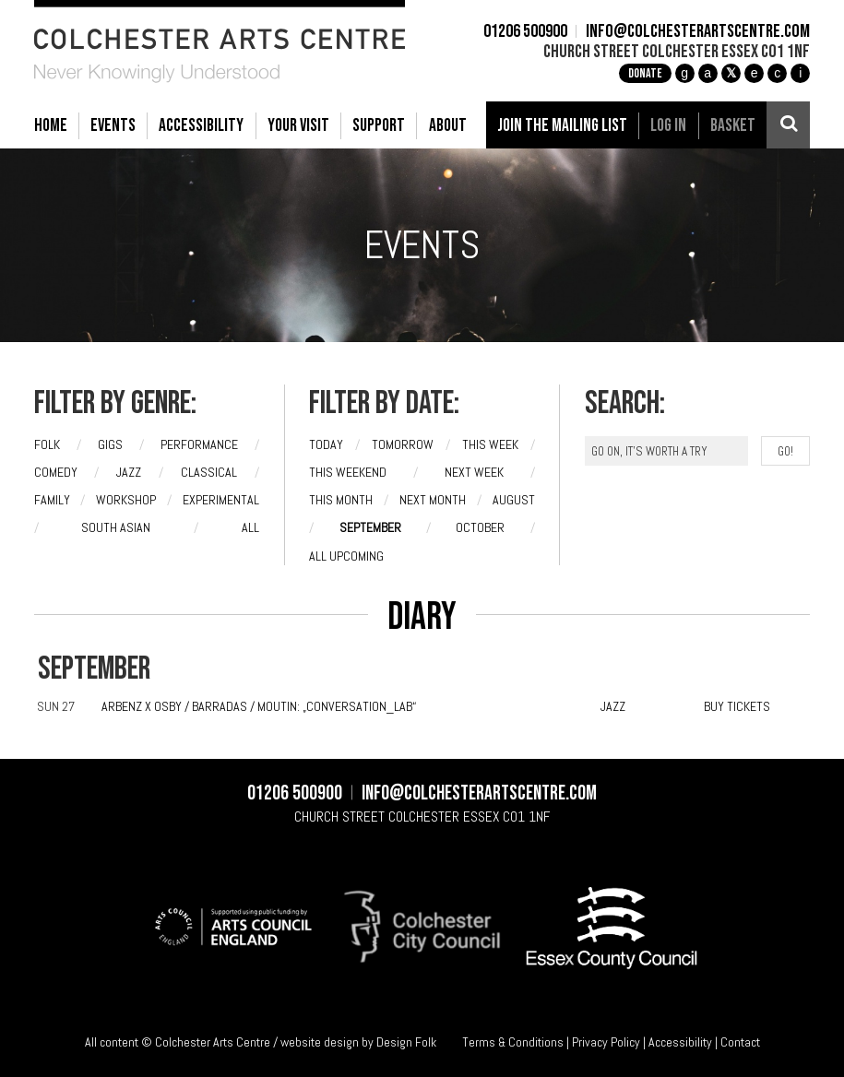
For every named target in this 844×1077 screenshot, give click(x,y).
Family (52, 499)
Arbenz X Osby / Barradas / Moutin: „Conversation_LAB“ (258, 706)
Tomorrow (403, 444)
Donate (645, 73)
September (370, 527)
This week (490, 444)
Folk (47, 444)
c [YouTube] (777, 72)
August (514, 499)
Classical (209, 472)
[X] (731, 73)
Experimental (221, 499)
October (480, 527)
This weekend (347, 472)
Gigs (110, 444)
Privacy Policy (606, 1042)
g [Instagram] (684, 72)
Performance (199, 444)
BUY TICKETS (737, 706)
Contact (740, 1042)
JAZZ (612, 706)
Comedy (55, 472)
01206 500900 (525, 32)
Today (326, 444)
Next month (432, 499)
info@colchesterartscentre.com (698, 32)
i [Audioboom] (800, 72)
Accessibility (680, 1042)
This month (341, 499)
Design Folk (406, 1042)
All (250, 527)
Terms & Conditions (513, 1042)
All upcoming (346, 556)
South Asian (115, 527)
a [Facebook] (707, 72)
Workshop (126, 499)
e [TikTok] (754, 72)
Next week (474, 472)
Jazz (128, 472)
